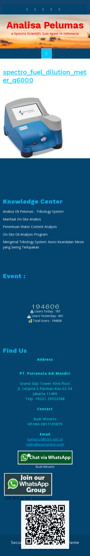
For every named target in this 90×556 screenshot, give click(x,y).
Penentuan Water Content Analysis (30, 294)
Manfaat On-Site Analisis (22, 286)
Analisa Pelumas (45, 25)
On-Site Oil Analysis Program (25, 301)
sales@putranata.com (45, 511)
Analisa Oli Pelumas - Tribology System (33, 278)
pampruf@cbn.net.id (45, 506)
